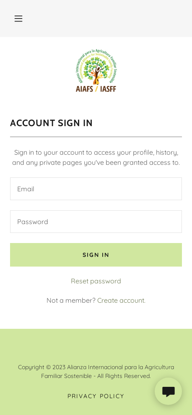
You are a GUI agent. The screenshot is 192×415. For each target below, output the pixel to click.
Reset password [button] (96, 281)
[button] (18, 18)
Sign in (96, 255)
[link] (96, 70)
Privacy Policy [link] (95, 396)
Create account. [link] (121, 300)
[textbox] (96, 188)
